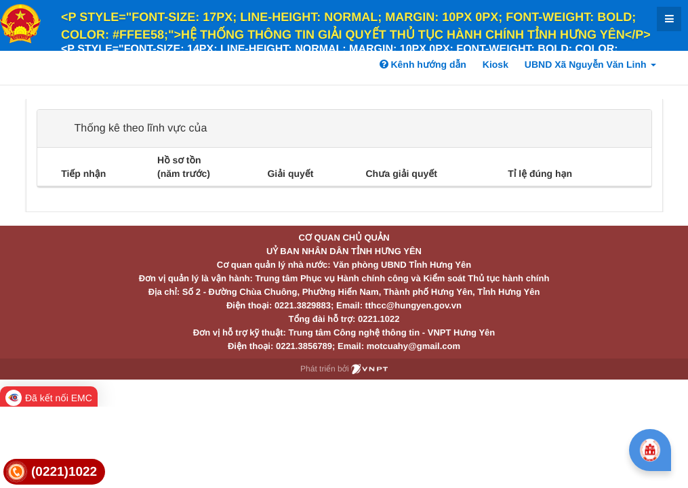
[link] (54, 472)
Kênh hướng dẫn (423, 64)
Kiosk (495, 64)
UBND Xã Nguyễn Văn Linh (590, 64)
